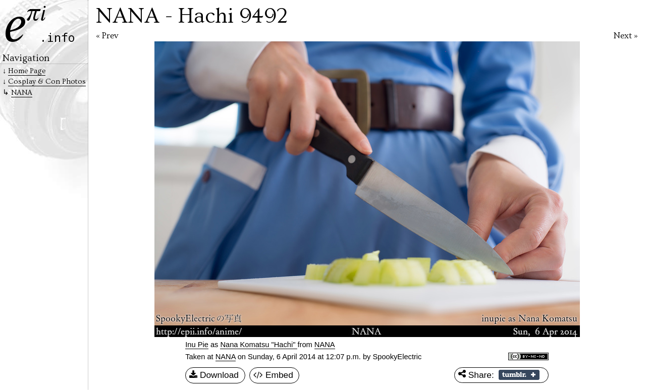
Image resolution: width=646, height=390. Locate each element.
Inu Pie (196, 345)
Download (214, 375)
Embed (273, 375)
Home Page (26, 71)
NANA (226, 357)
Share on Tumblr (519, 375)
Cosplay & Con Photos (47, 81)
